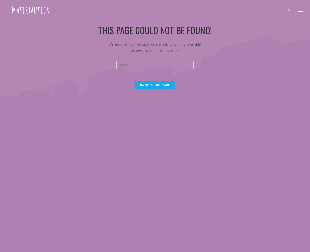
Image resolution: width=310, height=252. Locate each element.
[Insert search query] (155, 65)
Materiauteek (31, 10)
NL (290, 10)
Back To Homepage (155, 85)
